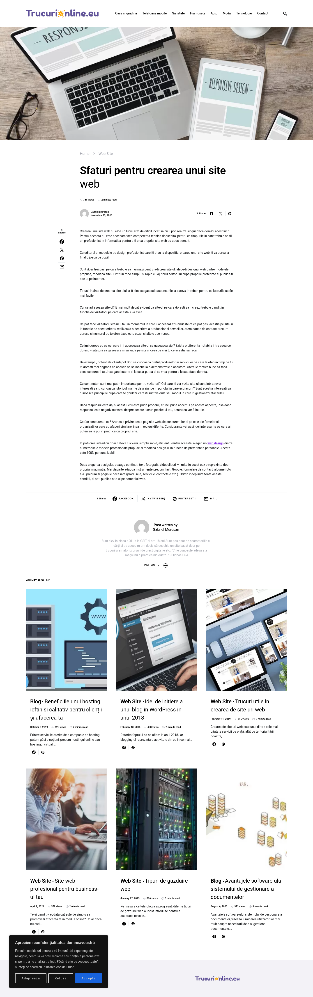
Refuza (61, 978)
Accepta (88, 978)
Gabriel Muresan (100, 211)
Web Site (106, 154)
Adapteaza (30, 978)
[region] (58, 961)
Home (85, 154)
